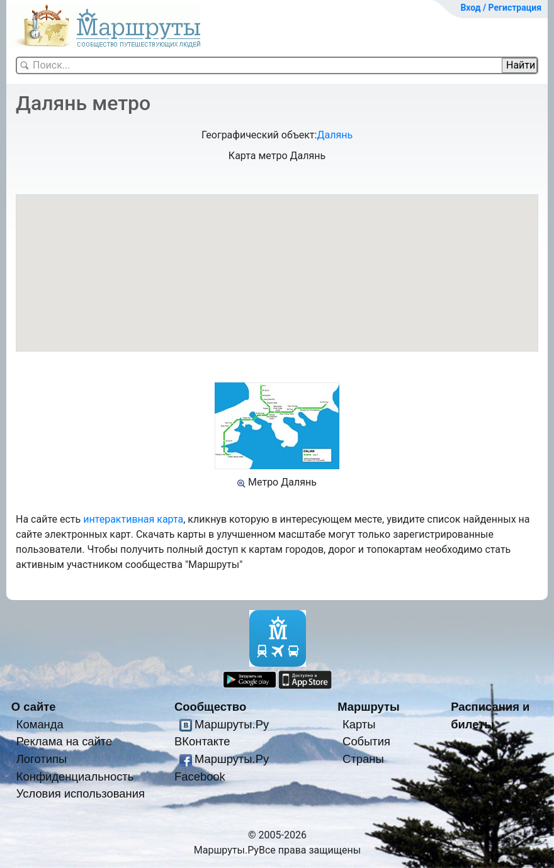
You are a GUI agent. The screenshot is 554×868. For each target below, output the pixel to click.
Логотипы (41, 758)
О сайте (33, 706)
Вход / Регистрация (500, 8)
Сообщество (210, 706)
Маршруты (368, 706)
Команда (40, 724)
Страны (363, 758)
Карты (358, 724)
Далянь (335, 135)
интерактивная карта (133, 519)
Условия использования (80, 793)
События (366, 741)
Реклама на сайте (64, 741)
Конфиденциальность (75, 776)
